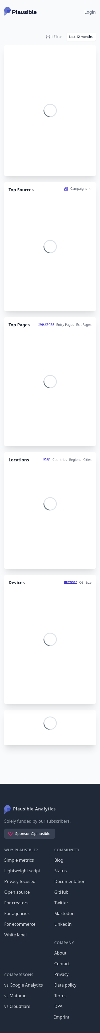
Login (90, 12)
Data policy (65, 985)
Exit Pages (83, 324)
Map (46, 459)
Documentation (70, 881)
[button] (81, 37)
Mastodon (64, 913)
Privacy (61, 974)
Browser (70, 582)
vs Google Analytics (23, 985)
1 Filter (54, 36)
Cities (87, 459)
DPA (58, 1006)
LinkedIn (63, 924)
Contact (62, 964)
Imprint (62, 1017)
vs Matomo (15, 996)
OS (81, 582)
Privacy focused (19, 881)
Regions (75, 459)
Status (60, 871)
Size (88, 582)
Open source (17, 892)
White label (15, 935)
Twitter (61, 903)
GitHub (61, 892)
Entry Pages (65, 324)
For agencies (17, 913)
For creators (16, 903)
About (60, 953)
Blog (58, 860)
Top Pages (46, 324)
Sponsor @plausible (29, 833)
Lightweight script (22, 871)
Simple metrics (19, 860)
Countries (60, 459)
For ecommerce (19, 924)
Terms (60, 996)
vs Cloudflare (17, 1006)
